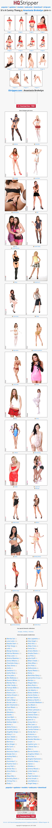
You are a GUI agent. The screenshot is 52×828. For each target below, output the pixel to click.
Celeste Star (32, 746)
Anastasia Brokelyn (33, 10)
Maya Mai (10, 776)
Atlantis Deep (33, 761)
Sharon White (12, 680)
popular (4, 7)
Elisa (16, 418)
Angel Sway (32, 783)
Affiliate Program (43, 822)
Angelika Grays (12, 732)
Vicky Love (10, 656)
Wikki (9, 759)
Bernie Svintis (33, 751)
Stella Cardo (16, 522)
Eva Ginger (11, 744)
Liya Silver (37, 178)
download (38, 7)
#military (25, 631)
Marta (9, 749)
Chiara (37, 384)
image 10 (20, 68)
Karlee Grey (32, 717)
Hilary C (9, 734)
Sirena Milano (12, 660)
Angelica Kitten (33, 754)
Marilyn (30, 680)
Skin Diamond (12, 705)
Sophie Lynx (32, 744)
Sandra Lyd (37, 590)
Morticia (10, 741)
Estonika (37, 144)
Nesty (30, 673)
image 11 (31, 68)
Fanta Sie (31, 648)
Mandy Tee (11, 683)
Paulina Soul (11, 764)
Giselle (9, 714)
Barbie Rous (37, 624)
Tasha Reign (11, 700)
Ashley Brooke (15, 248)
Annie (9, 724)
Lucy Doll (10, 766)
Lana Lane (15, 384)
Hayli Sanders (33, 776)
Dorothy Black (12, 778)
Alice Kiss (31, 643)
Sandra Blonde (33, 687)
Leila (8, 648)
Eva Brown (32, 707)
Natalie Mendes (34, 739)
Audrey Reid (11, 756)
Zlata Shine (11, 665)
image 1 (9, 31)
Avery (37, 418)
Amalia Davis (32, 653)
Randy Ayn (32, 732)
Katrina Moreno (13, 653)
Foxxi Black (11, 707)
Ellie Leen (31, 724)
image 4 (42, 31)
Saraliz (15, 486)
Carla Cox (37, 486)
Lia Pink (31, 656)
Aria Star (31, 756)
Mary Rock (32, 685)
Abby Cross (32, 646)
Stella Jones (32, 668)
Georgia (16, 178)
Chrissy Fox (11, 781)
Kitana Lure (11, 692)
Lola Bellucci (32, 781)
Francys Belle (12, 687)
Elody (37, 316)
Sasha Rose (11, 673)
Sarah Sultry (37, 246)
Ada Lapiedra (33, 638)
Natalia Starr (11, 643)
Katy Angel (32, 641)
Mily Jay (37, 488)
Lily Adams (32, 690)
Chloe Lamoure (33, 710)
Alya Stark (15, 350)
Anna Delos (11, 771)
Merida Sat (11, 638)
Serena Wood (33, 768)
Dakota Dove (32, 714)
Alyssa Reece (32, 670)
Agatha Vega (16, 590)
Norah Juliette (33, 727)
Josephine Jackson (37, 350)
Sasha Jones (16, 212)
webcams (28, 7)
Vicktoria (31, 734)
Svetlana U (11, 670)
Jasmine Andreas (16, 624)
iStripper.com (15, 90)
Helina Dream (12, 695)
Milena (37, 522)
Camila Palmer (33, 729)
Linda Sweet (32, 771)
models (20, 7)
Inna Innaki (32, 778)
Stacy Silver (11, 719)
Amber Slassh (33, 697)
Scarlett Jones (12, 729)
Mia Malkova (11, 678)
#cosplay (20, 631)
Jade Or (30, 719)
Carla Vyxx (15, 316)
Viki (37, 212)
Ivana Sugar (32, 712)
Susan (30, 741)
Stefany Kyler (12, 722)
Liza (8, 773)
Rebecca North (33, 700)
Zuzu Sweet (11, 737)
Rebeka (30, 766)
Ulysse (30, 764)
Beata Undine (33, 692)
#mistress (31, 631)
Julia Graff (31, 658)
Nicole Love (11, 702)
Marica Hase (32, 737)
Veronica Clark (12, 751)
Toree (30, 773)
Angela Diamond (34, 759)
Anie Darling (37, 452)
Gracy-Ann (32, 722)
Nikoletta (10, 712)
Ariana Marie (32, 651)
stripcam (47, 7)
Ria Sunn (10, 746)
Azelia (9, 668)
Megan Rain (32, 683)
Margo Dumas (12, 651)
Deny (16, 282)
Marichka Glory (33, 675)
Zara (16, 246)
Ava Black (31, 705)
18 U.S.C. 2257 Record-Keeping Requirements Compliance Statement (20, 822)
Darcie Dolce (32, 695)
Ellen (29, 749)
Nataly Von (11, 754)
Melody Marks (37, 556)
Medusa (16, 144)
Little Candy (11, 685)
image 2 (20, 31)
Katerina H (37, 282)
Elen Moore (11, 739)
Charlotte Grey (12, 663)
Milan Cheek (32, 660)
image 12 (42, 68)
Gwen (15, 556)
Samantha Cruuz (34, 678)
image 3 (31, 31)
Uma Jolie (10, 675)
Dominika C (11, 761)
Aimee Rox (11, 768)
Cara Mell (10, 717)
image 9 (9, 68)
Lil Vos (9, 710)
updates (12, 7)
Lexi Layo (10, 697)
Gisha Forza (11, 727)
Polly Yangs (11, 646)
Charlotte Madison (35, 702)
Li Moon (16, 452)
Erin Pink (31, 665)
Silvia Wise (32, 663)
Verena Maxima (12, 658)
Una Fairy (10, 690)
